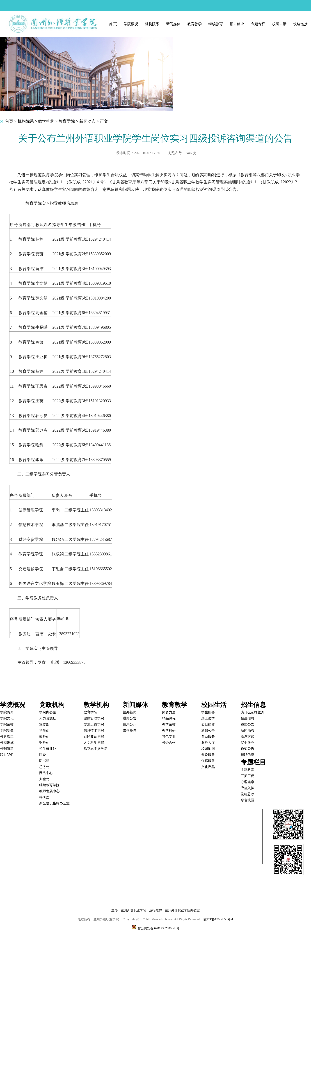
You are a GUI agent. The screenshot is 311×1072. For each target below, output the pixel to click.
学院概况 (131, 24)
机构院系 (152, 24)
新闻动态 (87, 121)
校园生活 (279, 24)
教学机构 (46, 121)
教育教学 (194, 24)
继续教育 (215, 24)
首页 (9, 121)
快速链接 (300, 24)
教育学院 (67, 121)
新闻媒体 (173, 24)
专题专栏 (258, 24)
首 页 (113, 24)
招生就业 (237, 24)
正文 (104, 121)
